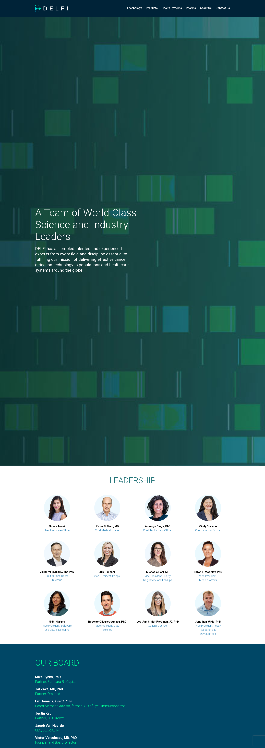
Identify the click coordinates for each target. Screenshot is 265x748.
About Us (206, 8)
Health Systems (172, 8)
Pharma (191, 8)
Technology (134, 8)
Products (152, 8)
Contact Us (223, 8)
